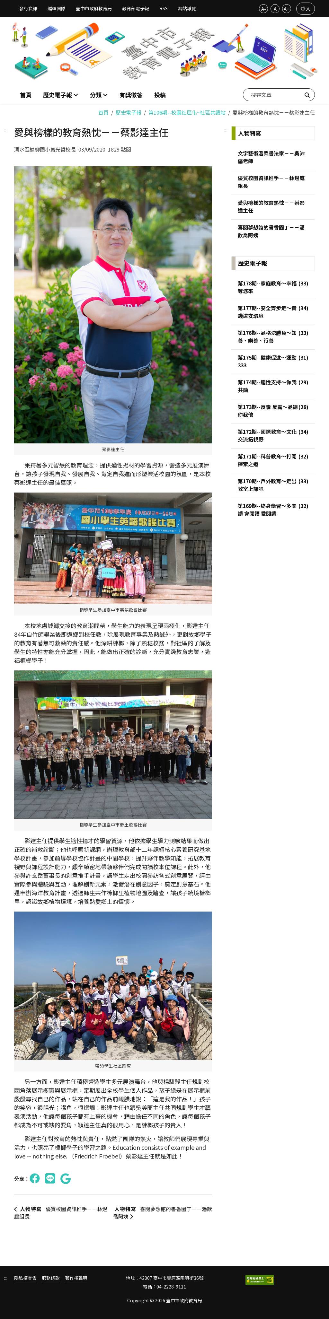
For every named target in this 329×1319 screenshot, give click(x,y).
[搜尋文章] (279, 94)
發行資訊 (28, 8)
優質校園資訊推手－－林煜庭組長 (60, 1212)
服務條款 (51, 1278)
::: (6, 129)
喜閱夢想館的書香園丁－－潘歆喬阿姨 (162, 1212)
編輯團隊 (57, 8)
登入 (305, 9)
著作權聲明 (76, 1278)
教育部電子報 (135, 8)
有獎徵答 (131, 95)
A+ (287, 9)
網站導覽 (187, 8)
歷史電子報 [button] (58, 95)
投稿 (160, 95)
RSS (163, 8)
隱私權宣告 (25, 1278)
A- (263, 9)
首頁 (25, 95)
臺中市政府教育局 (94, 8)
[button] (99, 95)
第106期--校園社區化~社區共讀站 (187, 112)
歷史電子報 (128, 112)
